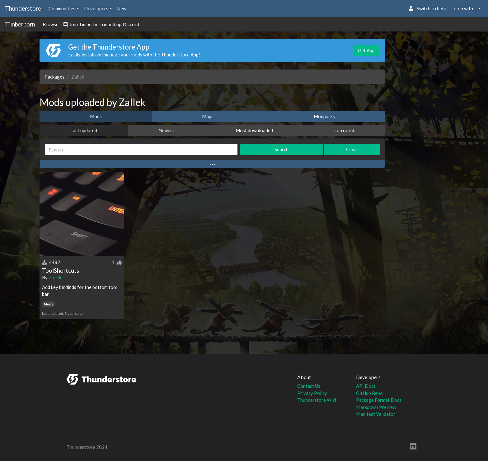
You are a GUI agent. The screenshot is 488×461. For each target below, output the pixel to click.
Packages (54, 76)
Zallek (55, 277)
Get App (366, 50)
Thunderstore (23, 8)
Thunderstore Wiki (316, 400)
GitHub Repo (369, 393)
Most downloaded (254, 130)
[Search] (141, 149)
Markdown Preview (376, 407)
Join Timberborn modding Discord (101, 24)
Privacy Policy (312, 393)
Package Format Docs (378, 400)
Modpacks (324, 116)
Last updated (83, 130)
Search (281, 149)
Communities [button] (62, 8)
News (123, 8)
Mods (96, 116)
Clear (351, 149)
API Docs (366, 386)
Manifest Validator (375, 414)
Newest (166, 130)
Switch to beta (427, 8)
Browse (51, 24)
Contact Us (308, 386)
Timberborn (20, 24)
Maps (208, 116)
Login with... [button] (464, 8)
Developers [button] (96, 8)
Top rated (344, 130)
